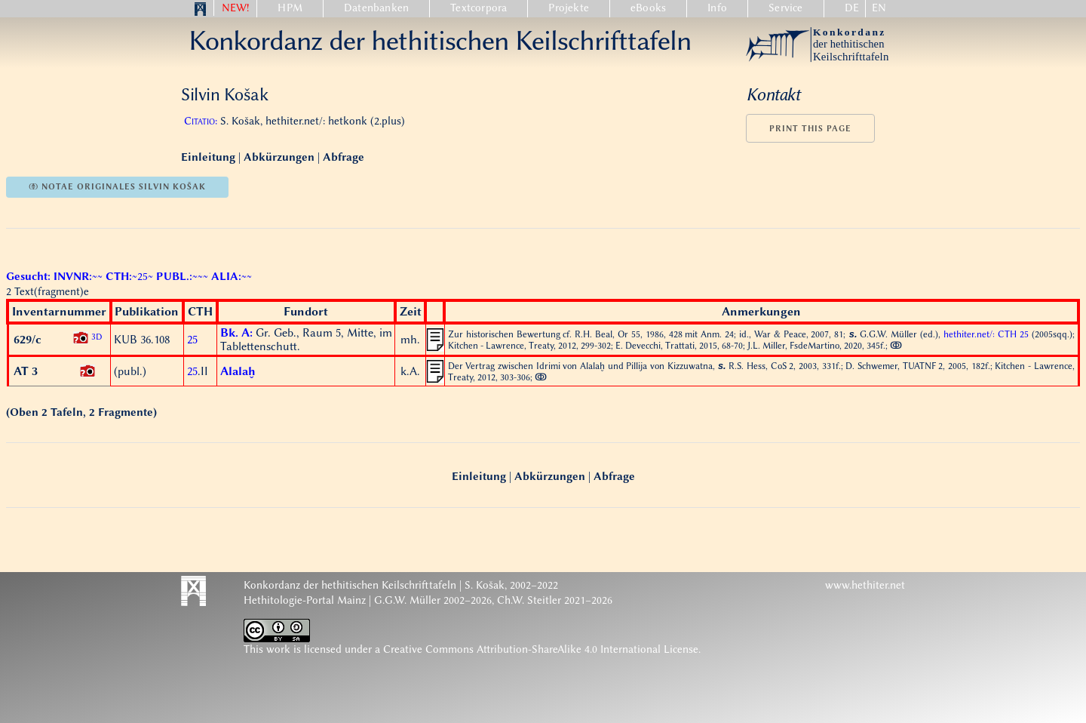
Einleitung (209, 157)
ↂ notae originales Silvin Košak (117, 187)
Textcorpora (478, 8)
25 (192, 339)
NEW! (236, 8)
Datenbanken (376, 8)
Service (785, 8)
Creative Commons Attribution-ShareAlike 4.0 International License (540, 649)
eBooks (648, 8)
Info (717, 8)
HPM (290, 8)
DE (852, 8)
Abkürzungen (279, 157)
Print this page (810, 129)
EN (879, 8)
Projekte (568, 8)
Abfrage (343, 157)
